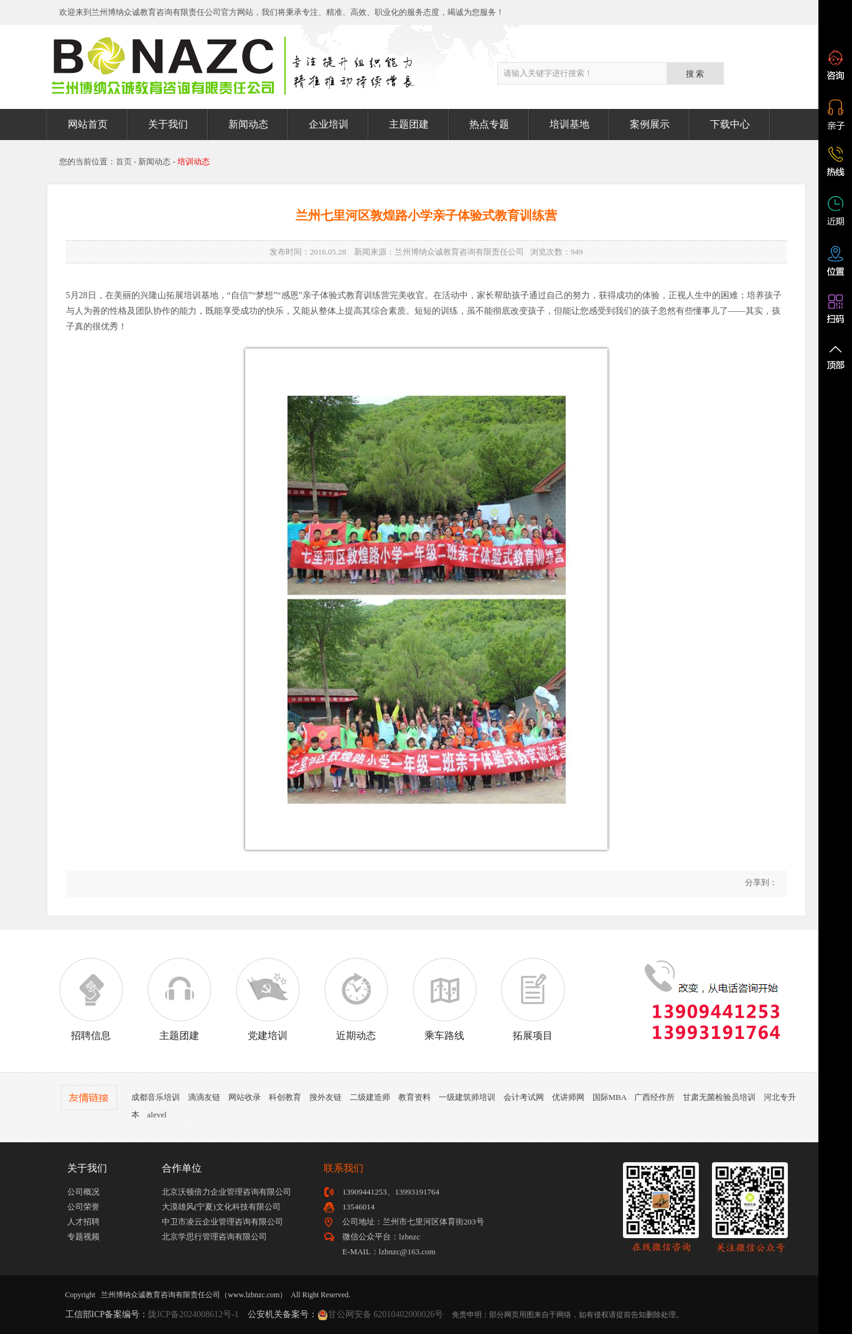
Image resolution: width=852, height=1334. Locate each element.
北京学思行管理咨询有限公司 (214, 1236)
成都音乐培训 (155, 1097)
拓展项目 (532, 999)
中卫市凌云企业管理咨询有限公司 (222, 1221)
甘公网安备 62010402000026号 (386, 1314)
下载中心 (730, 124)
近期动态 (356, 999)
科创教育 (285, 1097)
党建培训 (267, 999)
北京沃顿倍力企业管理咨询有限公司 (226, 1191)
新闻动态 (248, 124)
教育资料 (414, 1097)
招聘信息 (91, 999)
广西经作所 (654, 1097)
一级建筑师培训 (467, 1097)
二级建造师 (370, 1097)
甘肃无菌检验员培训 (719, 1097)
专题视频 (83, 1236)
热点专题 (489, 124)
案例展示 (650, 124)
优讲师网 (568, 1097)
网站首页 (88, 124)
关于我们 (168, 124)
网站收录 (244, 1097)
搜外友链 (325, 1097)
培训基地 (569, 124)
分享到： (759, 882)
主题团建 (409, 124)
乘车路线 (444, 999)
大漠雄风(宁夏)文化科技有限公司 (221, 1206)
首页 (124, 161)
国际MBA (609, 1097)
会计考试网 (523, 1097)
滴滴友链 (204, 1097)
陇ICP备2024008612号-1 (193, 1314)
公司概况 (83, 1191)
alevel (157, 1114)
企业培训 (329, 124)
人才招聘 (83, 1221)
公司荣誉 (83, 1206)
